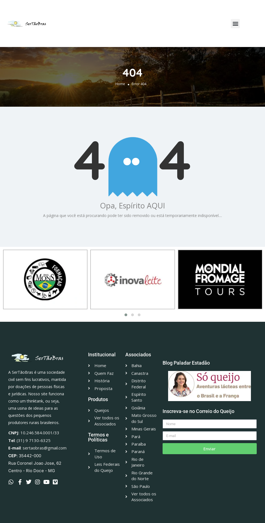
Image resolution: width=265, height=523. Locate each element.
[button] (235, 23)
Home (120, 84)
